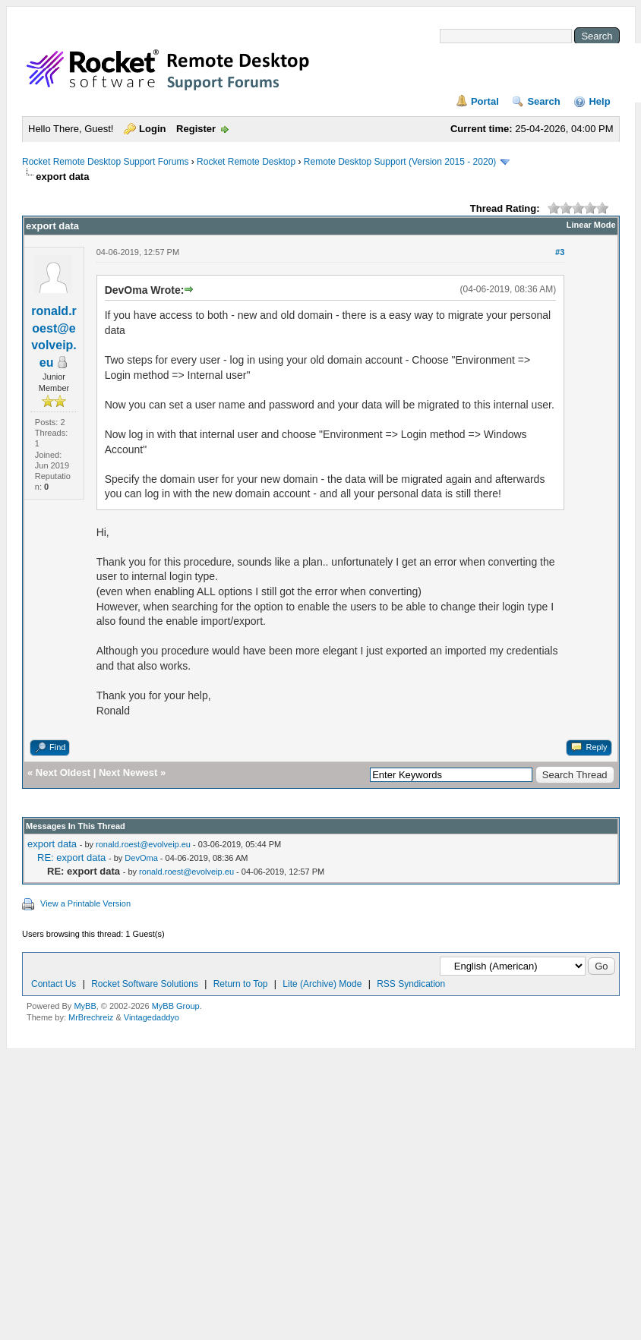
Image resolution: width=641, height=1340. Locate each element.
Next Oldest (63, 772)
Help (599, 101)
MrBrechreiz (90, 1017)
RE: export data (71, 857)
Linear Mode (591, 224)
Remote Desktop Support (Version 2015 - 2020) (400, 161)
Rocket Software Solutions (144, 984)
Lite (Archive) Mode (322, 984)
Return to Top (240, 984)
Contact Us (53, 984)
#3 (559, 252)
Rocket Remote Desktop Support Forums (105, 161)
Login (152, 128)
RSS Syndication (411, 984)
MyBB (85, 1006)
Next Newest (128, 772)
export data (52, 844)
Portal (485, 101)
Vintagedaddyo (151, 1017)
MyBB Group (176, 1006)
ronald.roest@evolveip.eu (143, 844)
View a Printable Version (85, 903)
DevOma (141, 857)
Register (196, 128)
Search (543, 101)
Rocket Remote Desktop (246, 161)
